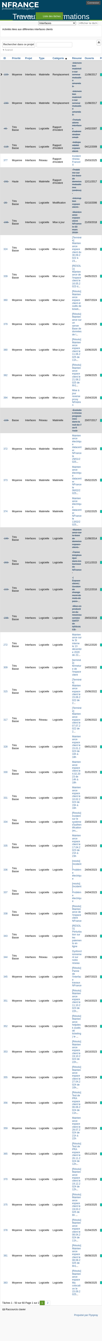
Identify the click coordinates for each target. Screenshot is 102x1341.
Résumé (77, 58)
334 (5, 821)
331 (5, 797)
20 (5, 202)
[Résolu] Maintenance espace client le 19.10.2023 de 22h (76, 1052)
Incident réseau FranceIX (76, 160)
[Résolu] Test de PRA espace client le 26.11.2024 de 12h (76, 1154)
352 (5, 1026)
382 (5, 375)
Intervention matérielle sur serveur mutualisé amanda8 (77, 75)
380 (5, 349)
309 (5, 667)
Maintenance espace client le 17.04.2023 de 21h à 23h (76, 846)
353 (5, 1051)
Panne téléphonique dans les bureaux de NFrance (77, 561)
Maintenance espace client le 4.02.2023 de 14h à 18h (76, 772)
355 (5, 1077)
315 (5, 691)
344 (5, 957)
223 (6, 589)
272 (5, 644)
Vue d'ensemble (24, 16)
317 (5, 719)
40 (5, 128)
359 (5, 1128)
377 (5, 160)
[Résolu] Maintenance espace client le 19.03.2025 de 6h (76, 1205)
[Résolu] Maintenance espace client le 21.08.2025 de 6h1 (76, 375)
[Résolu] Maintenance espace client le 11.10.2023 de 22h (76, 1001)
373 (5, 480)
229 (6, 74)
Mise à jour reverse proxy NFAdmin (76, 397)
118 (6, 146)
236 (6, 618)
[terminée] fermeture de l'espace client (76, 667)
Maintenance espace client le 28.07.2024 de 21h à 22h (76, 1128)
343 (5, 936)
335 (5, 845)
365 (5, 1153)
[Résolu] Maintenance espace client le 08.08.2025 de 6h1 (76, 1255)
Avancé (9, 49)
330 (5, 772)
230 (6, 103)
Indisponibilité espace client (76, 146)
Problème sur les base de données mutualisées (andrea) (77, 180)
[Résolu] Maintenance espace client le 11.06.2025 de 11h (76, 349)
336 (5, 869)
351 (5, 1000)
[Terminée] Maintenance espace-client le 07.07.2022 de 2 (77, 720)
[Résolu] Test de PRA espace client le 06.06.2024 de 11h (76, 1102)
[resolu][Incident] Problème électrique (76, 870)
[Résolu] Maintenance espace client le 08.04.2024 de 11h (76, 1230)
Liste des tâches (52, 16)
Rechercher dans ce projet (18, 44)
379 (5, 324)
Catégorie (60, 58)
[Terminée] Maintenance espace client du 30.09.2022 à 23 (77, 249)
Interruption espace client (76, 202)
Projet (28, 58)
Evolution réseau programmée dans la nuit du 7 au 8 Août (77, 420)
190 (6, 538)
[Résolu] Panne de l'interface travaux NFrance (77, 977)
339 (5, 276)
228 (6, 420)
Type (41, 58)
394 (5, 397)
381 (5, 1255)
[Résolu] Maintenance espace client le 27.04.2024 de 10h (76, 1077)
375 (5, 1204)
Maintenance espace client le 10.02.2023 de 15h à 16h (76, 797)
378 (5, 1230)
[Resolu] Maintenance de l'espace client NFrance (77, 913)
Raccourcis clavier (14, 1309)
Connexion (93, 2)
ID (4, 58)
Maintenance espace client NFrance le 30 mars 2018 (77, 222)
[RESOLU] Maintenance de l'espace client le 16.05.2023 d (76, 276)
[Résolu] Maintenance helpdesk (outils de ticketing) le (76, 1026)
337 (5, 892)
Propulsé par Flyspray (86, 1315)
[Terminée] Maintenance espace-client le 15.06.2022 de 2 (77, 691)
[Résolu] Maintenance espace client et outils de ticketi (76, 300)
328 (5, 746)
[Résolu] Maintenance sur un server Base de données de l (77, 324)
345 (5, 976)
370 (5, 1179)
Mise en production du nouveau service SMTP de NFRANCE (77, 618)
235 (6, 222)
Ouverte (89, 58)
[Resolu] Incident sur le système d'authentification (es (77, 821)
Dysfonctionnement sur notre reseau (77, 957)
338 (5, 913)
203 (6, 562)
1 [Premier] (42, 1302)
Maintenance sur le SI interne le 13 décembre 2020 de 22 (77, 645)
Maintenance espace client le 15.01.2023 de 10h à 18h (76, 747)
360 (5, 300)
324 (5, 249)
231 (6, 181)
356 (5, 1102)
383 (5, 1282)
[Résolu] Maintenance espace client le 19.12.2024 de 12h (76, 1179)
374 (5, 511)
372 (5, 448)
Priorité (16, 58)
